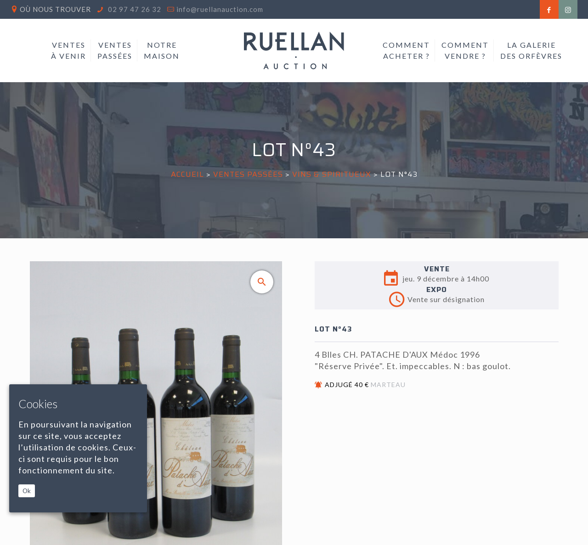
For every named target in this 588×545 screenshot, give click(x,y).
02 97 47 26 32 (133, 9)
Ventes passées (248, 174)
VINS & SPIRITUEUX (331, 174)
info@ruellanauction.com (219, 9)
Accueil (187, 174)
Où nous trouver (55, 9)
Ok (27, 490)
